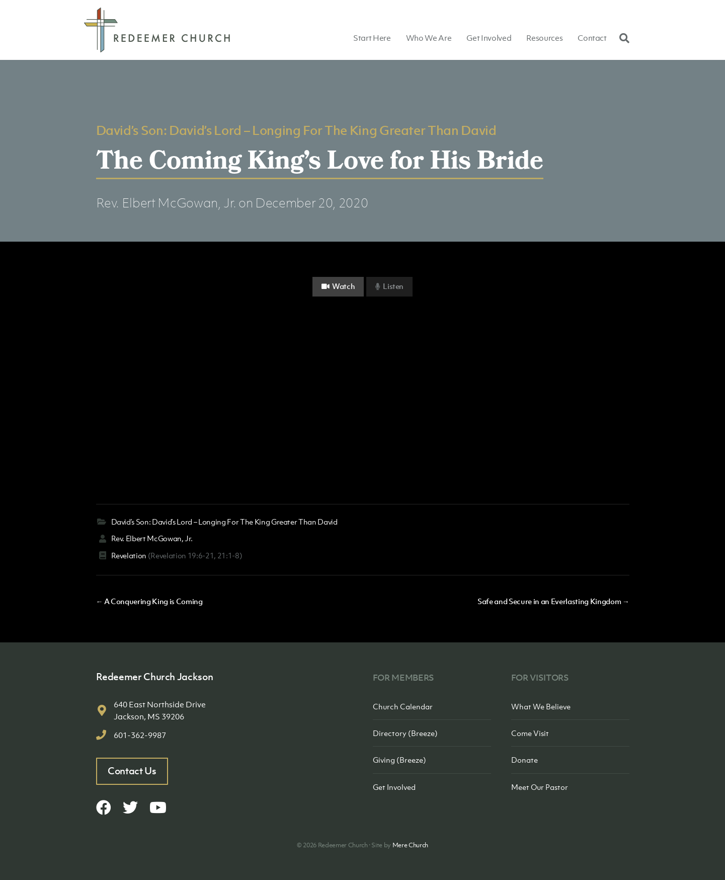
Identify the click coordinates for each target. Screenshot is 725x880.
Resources (544, 38)
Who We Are (429, 38)
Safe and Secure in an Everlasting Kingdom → (553, 601)
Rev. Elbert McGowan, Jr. (166, 202)
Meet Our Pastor (539, 787)
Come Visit (530, 733)
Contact (592, 38)
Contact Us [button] (132, 771)
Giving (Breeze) (399, 760)
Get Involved (488, 38)
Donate (524, 760)
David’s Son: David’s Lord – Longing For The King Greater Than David (296, 129)
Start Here (372, 38)
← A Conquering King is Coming (149, 601)
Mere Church (410, 845)
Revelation (129, 555)
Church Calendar (403, 706)
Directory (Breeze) (405, 733)
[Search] (621, 38)
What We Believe (541, 706)
